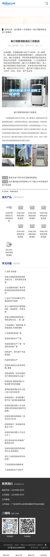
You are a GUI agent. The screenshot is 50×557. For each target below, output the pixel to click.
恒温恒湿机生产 (11, 360)
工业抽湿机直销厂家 (13, 333)
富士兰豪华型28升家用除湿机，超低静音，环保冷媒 (15, 309)
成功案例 (17, 29)
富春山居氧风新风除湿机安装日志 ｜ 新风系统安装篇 (15, 279)
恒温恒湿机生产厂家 (13, 338)
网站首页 (6, 553)
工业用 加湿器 (10, 271)
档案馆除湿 (14, 191)
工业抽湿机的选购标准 (14, 464)
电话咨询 (43, 553)
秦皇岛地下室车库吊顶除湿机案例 (23, 177)
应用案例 (27, 29)
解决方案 (19, 553)
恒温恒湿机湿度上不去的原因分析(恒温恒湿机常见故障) (15, 408)
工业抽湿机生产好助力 (14, 470)
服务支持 (31, 553)
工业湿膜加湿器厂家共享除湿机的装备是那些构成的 (15, 290)
